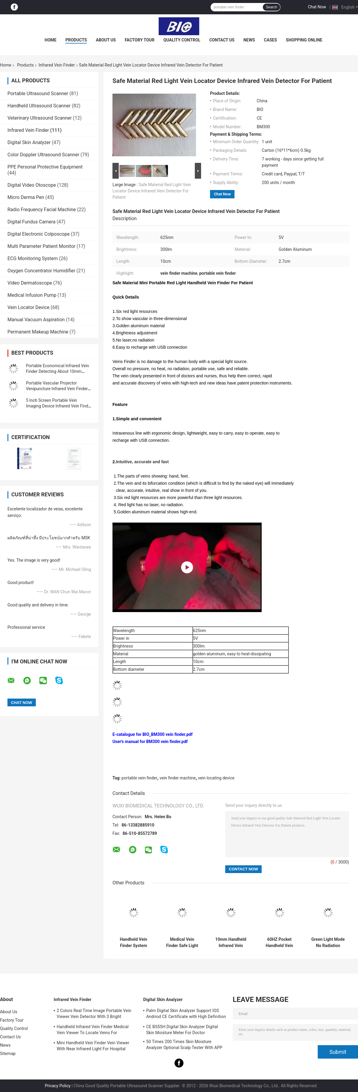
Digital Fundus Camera (31, 222)
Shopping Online (304, 40)
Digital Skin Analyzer (29, 142)
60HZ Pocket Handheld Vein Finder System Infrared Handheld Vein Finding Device (279, 942)
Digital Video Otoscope (31, 185)
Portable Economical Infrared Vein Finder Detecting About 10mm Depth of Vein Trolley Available (57, 371)
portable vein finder (140, 778)
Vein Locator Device (28, 307)
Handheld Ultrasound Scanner (39, 106)
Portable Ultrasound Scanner (37, 93)
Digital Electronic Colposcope (38, 234)
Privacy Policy (57, 1085)
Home (51, 40)
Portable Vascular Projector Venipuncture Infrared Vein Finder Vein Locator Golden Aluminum (57, 389)
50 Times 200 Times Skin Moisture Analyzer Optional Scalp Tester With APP (184, 1044)
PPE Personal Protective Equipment (45, 167)
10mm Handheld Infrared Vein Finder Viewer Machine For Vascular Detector (230, 942)
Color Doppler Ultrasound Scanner (43, 154)
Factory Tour (140, 40)
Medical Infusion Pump (31, 295)
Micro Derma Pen (25, 197)
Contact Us (221, 40)
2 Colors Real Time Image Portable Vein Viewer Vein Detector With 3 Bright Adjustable (94, 1014)
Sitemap (8, 1053)
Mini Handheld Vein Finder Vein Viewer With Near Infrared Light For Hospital (93, 1045)
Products (76, 40)
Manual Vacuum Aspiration (36, 319)
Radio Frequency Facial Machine (41, 209)
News (249, 40)
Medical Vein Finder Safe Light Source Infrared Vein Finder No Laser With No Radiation (182, 942)
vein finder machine (178, 778)
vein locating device (216, 778)
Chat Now (317, 6)
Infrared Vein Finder (56, 65)
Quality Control (181, 40)
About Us (106, 40)
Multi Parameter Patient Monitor (41, 246)
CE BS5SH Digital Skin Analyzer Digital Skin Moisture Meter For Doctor (182, 1029)
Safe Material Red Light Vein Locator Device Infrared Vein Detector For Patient (151, 191)
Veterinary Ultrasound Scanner (39, 118)
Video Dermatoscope (29, 283)
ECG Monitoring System (32, 258)
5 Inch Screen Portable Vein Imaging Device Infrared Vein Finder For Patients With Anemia (59, 406)
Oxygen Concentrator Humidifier (41, 271)
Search (271, 7)
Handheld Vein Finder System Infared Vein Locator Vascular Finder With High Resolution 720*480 (133, 942)
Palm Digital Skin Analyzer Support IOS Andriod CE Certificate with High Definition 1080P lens (186, 1014)
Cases (270, 40)
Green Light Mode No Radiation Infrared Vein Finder (328, 942)
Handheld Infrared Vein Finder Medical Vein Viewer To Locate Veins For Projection (93, 1030)
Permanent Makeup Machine (37, 332)
